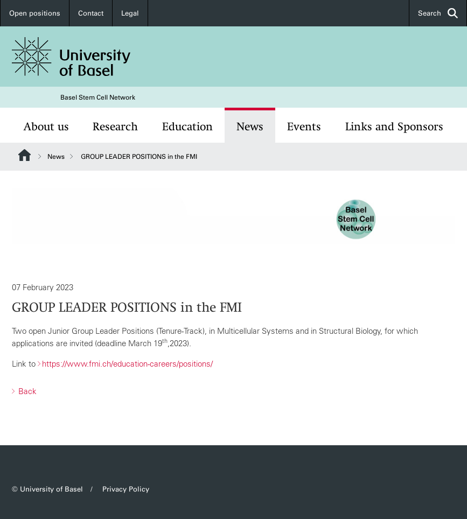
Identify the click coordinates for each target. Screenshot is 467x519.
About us (46, 126)
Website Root (24, 155)
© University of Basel (47, 489)
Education (187, 126)
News (249, 126)
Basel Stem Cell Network (97, 97)
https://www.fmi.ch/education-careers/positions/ (127, 364)
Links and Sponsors (394, 126)
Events (304, 126)
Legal (130, 13)
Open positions (34, 13)
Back (26, 391)
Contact (90, 13)
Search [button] (438, 13)
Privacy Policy (125, 489)
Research (115, 126)
